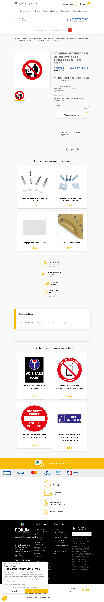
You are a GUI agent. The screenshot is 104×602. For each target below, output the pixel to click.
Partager (66, 149)
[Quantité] (85, 106)
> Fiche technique (60, 537)
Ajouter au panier (72, 115)
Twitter (83, 590)
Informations (26, 11)
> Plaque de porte (41, 548)
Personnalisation (50, 11)
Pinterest (77, 149)
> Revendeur (59, 529)
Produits (23, 20)
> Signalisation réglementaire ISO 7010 (41, 531)
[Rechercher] (52, 30)
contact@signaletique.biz (23, 537)
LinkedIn (87, 590)
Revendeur (65, 11)
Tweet (72, 149)
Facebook (78, 590)
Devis (37, 11)
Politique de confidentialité (38, 598)
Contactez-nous (80, 11)
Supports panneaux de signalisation (70, 134)
